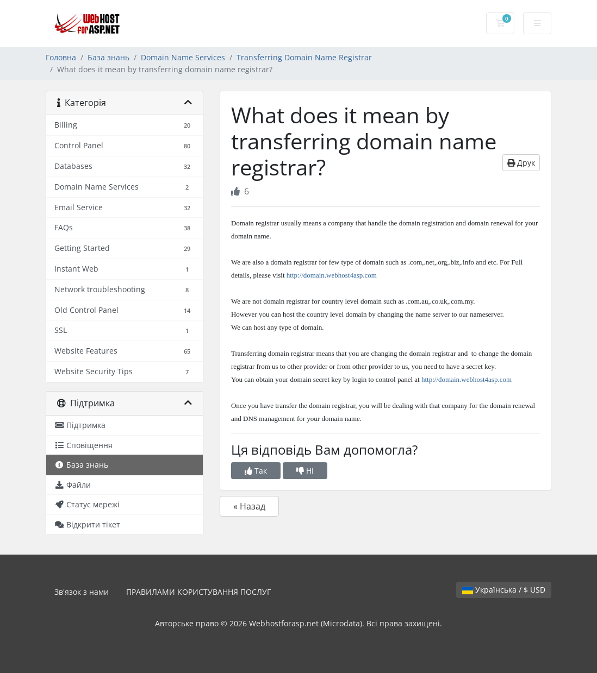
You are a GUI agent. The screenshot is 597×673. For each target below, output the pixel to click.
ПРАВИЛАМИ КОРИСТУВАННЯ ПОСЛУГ (198, 592)
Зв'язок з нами (81, 592)
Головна (61, 57)
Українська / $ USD (503, 589)
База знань (108, 57)
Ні (305, 471)
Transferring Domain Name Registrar (304, 57)
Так (256, 471)
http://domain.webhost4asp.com (332, 275)
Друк (521, 163)
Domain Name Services (183, 57)
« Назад (249, 506)
